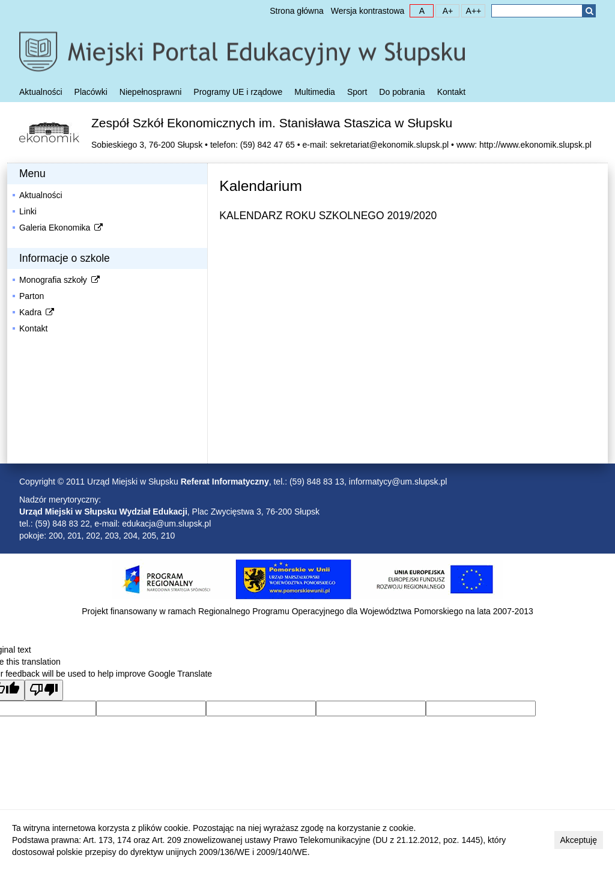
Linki (28, 211)
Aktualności (40, 92)
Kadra (37, 312)
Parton (31, 296)
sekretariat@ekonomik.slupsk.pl (389, 145)
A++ (471, 10)
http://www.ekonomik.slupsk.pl (535, 145)
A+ (444, 10)
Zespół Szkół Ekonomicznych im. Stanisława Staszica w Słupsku (271, 123)
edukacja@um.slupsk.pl (166, 523)
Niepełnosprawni (151, 92)
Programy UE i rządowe (237, 92)
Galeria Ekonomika (62, 227)
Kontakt (451, 92)
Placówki (91, 92)
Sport (357, 92)
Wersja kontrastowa (368, 11)
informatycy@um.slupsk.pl (398, 481)
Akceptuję (578, 840)
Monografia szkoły (60, 280)
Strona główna (297, 11)
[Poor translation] (44, 690)
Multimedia (314, 92)
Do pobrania (402, 92)
